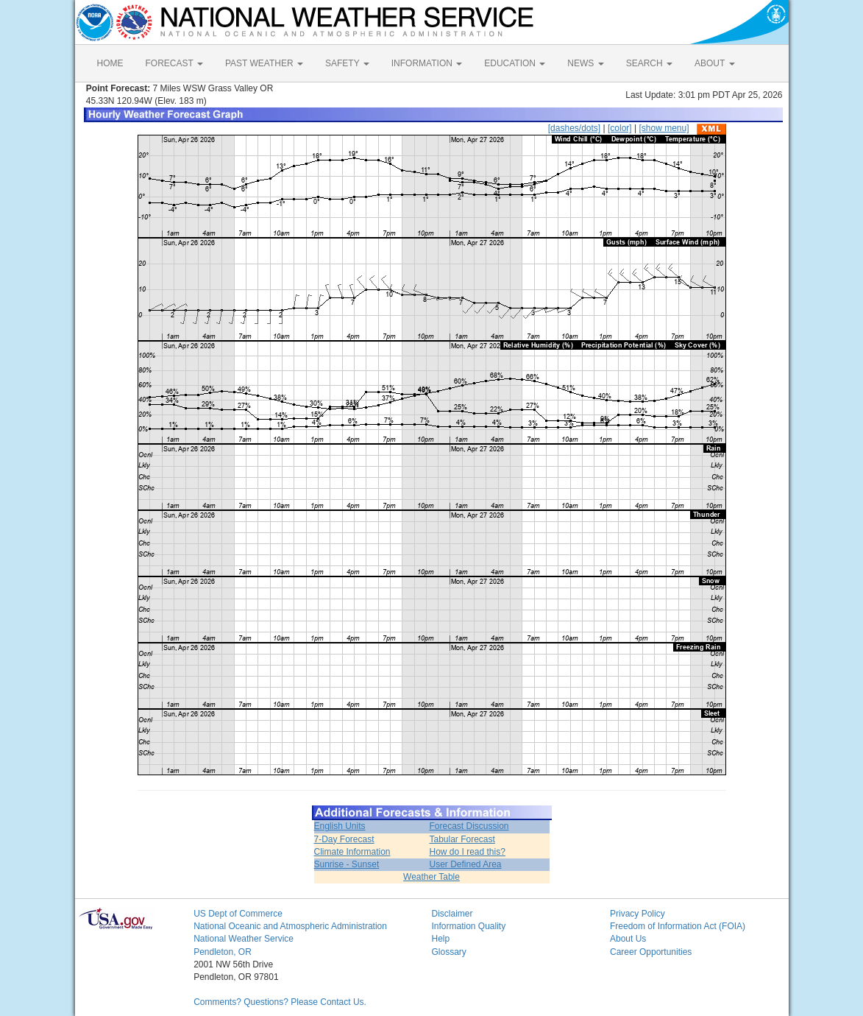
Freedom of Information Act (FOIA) (677, 926)
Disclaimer (451, 914)
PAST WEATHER (264, 63)
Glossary (448, 952)
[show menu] (664, 128)
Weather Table (431, 877)
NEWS (585, 63)
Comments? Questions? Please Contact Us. (279, 1002)
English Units (340, 826)
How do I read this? (467, 852)
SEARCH (649, 63)
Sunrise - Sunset (347, 864)
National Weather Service (243, 939)
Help (440, 939)
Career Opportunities (651, 952)
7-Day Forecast (344, 839)
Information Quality (468, 926)
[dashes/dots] (574, 128)
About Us (628, 939)
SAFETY (347, 63)
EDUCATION (514, 63)
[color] (620, 128)
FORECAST (174, 63)
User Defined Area (465, 864)
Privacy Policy (637, 914)
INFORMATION (426, 63)
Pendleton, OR (222, 952)
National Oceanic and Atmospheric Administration (290, 926)
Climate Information (352, 852)
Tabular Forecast (461, 839)
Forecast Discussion (468, 826)
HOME (110, 63)
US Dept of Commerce (238, 914)
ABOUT (714, 63)
